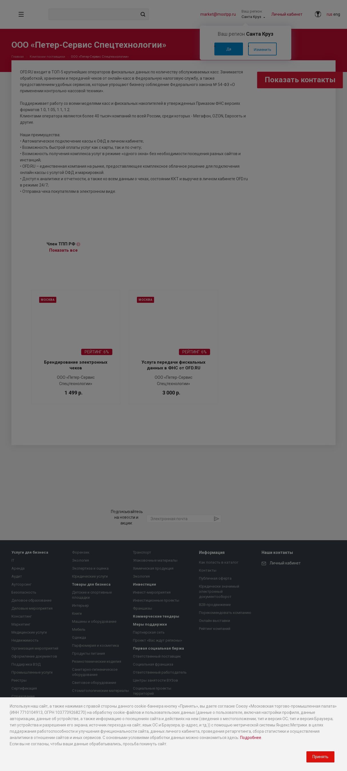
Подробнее (250, 737)
